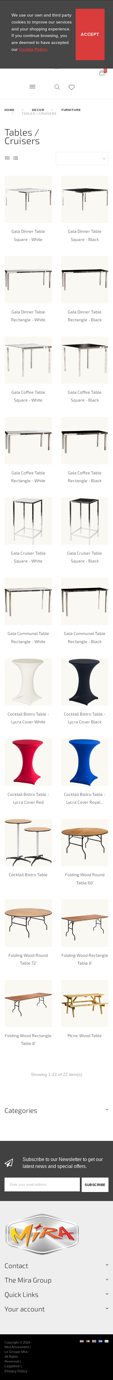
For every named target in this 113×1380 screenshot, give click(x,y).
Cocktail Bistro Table (28, 874)
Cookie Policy (33, 49)
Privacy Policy (16, 1371)
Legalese (12, 1366)
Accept (90, 34)
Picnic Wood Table (84, 1035)
